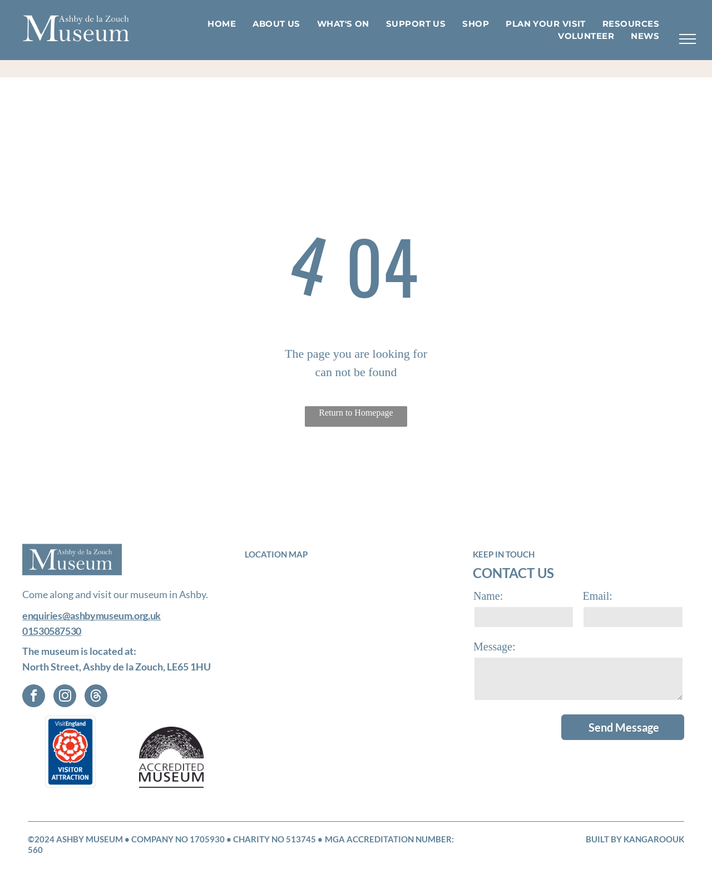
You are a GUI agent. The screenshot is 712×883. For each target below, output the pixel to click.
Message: (494, 646)
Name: (488, 596)
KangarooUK (654, 839)
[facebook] (33, 697)
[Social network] (96, 697)
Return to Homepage (356, 412)
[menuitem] (221, 24)
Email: (597, 596)
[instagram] (64, 697)
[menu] (687, 38)
